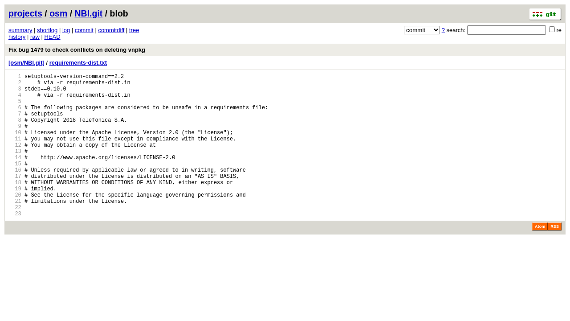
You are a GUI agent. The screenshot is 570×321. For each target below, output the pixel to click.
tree (134, 30)
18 (14, 206)
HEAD (52, 36)
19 (14, 214)
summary (20, 30)
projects (25, 13)
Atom (540, 257)
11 (14, 153)
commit (84, 30)
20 (14, 221)
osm (58, 13)
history (16, 36)
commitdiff (111, 30)
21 (14, 229)
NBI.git (89, 13)
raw (35, 36)
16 (14, 191)
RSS (554, 257)
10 (14, 145)
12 (14, 161)
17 (14, 198)
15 (14, 183)
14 (14, 176)
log (66, 30)
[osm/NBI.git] (26, 62)
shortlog (47, 30)
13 (14, 168)
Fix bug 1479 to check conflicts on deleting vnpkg (76, 49)
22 (14, 236)
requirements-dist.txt (78, 62)
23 (14, 244)
